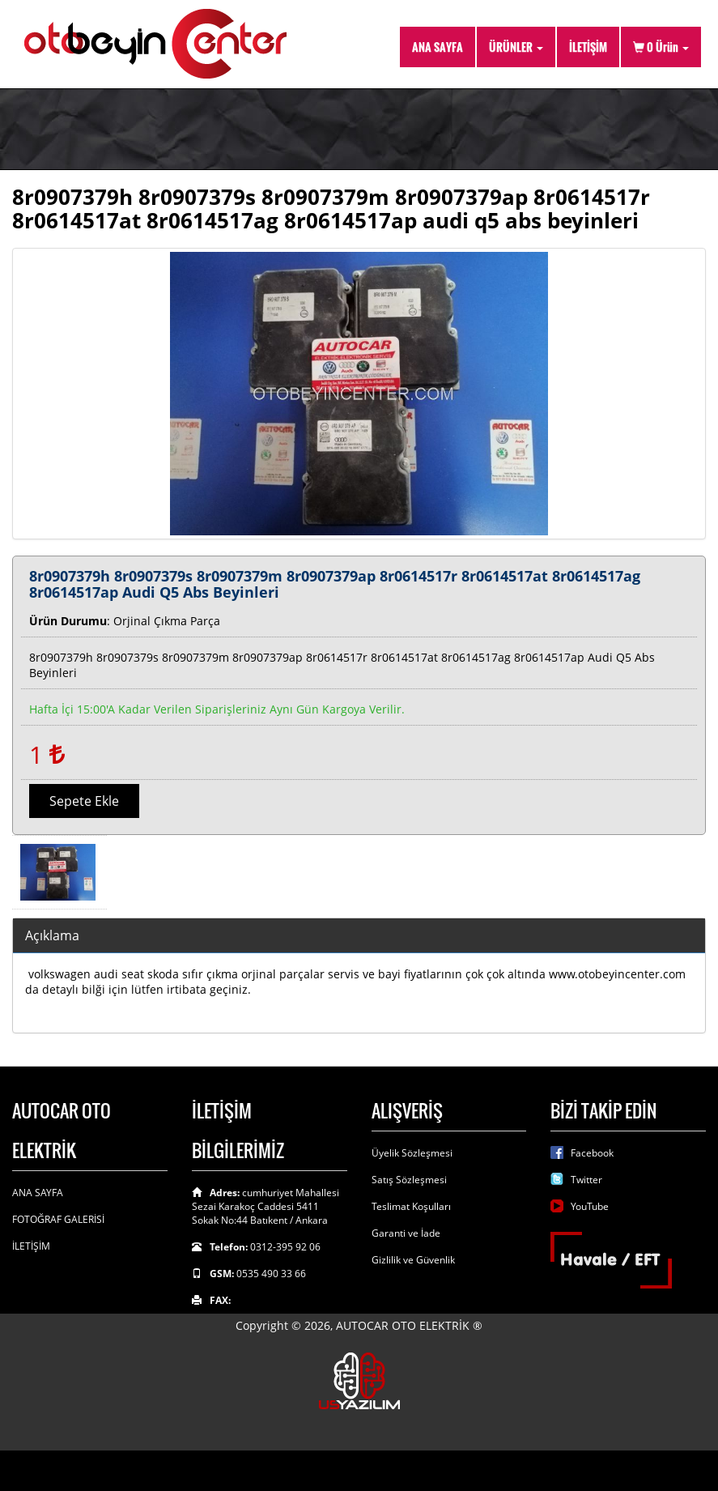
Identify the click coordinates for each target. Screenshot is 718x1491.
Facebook (592, 1153)
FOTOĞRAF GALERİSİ (58, 1219)
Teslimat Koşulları (411, 1206)
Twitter (586, 1179)
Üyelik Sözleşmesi (412, 1153)
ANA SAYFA (437, 46)
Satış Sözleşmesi (409, 1179)
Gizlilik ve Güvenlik (413, 1260)
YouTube (590, 1206)
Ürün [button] (661, 46)
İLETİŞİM (588, 46)
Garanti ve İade (406, 1233)
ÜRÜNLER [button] (516, 46)
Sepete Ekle (84, 801)
